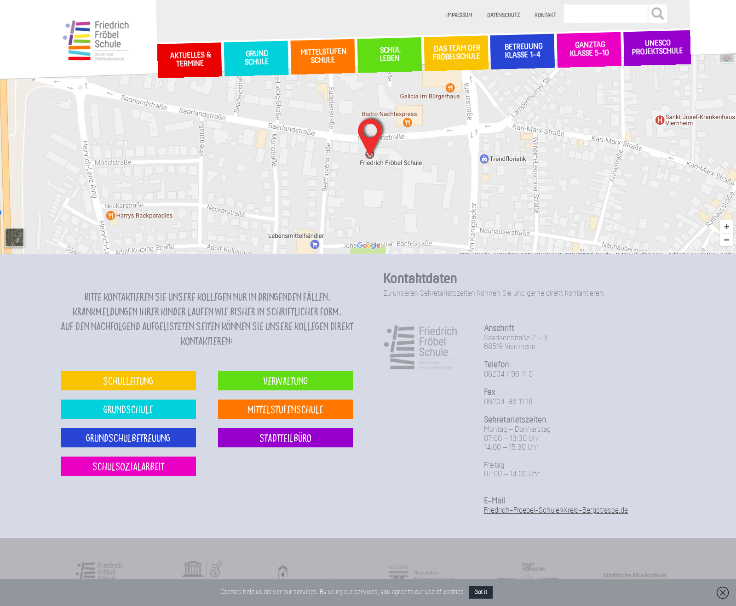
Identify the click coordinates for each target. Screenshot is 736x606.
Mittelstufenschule (285, 409)
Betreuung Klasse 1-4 (522, 51)
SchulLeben (389, 54)
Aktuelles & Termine (189, 60)
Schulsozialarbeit (128, 466)
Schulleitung (128, 380)
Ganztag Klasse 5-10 (589, 50)
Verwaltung (285, 380)
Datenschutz (504, 15)
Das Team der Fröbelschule (455, 53)
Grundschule (128, 409)
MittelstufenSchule (322, 56)
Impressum (460, 15)
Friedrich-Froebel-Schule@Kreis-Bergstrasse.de (556, 511)
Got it (480, 592)
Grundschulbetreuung (128, 437)
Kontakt (546, 15)
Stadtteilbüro (285, 437)
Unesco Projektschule (657, 48)
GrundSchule (256, 58)
